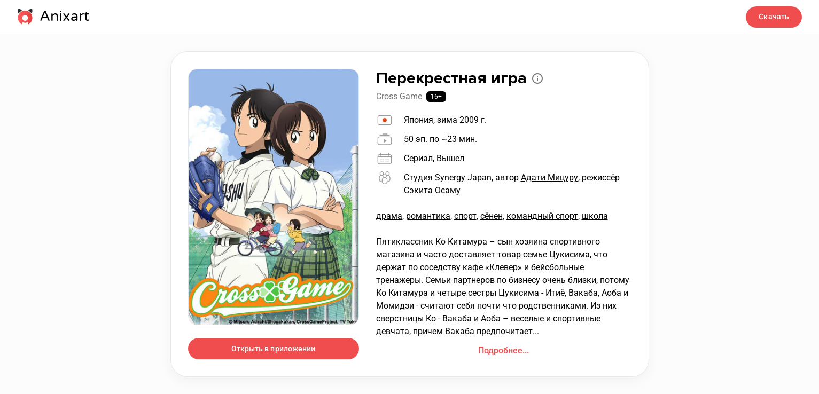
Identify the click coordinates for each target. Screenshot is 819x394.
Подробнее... (503, 350)
